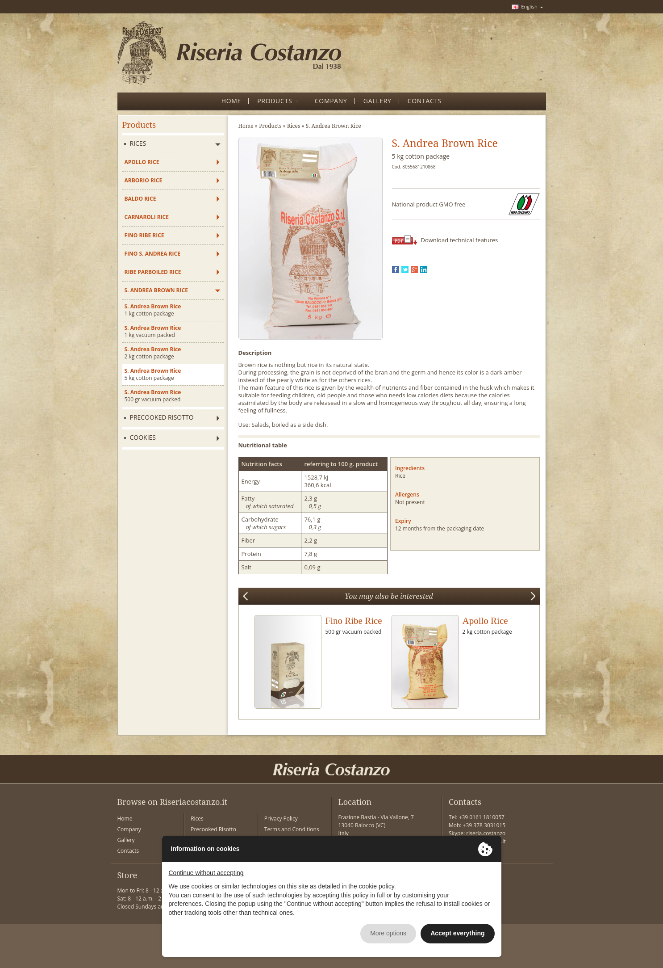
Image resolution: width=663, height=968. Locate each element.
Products (270, 126)
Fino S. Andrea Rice (152, 253)
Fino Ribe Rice (144, 235)
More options (388, 933)
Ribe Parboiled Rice (153, 272)
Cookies (143, 437)
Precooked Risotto (162, 417)
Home (246, 126)
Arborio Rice (144, 180)
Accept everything (457, 933)
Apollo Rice (142, 162)
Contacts (128, 850)
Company (129, 829)
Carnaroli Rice (147, 217)
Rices (138, 143)
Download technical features (459, 240)
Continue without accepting (206, 872)
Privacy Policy (281, 818)
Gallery (126, 840)
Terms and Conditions (291, 829)
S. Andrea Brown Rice (156, 290)
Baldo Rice (140, 198)
